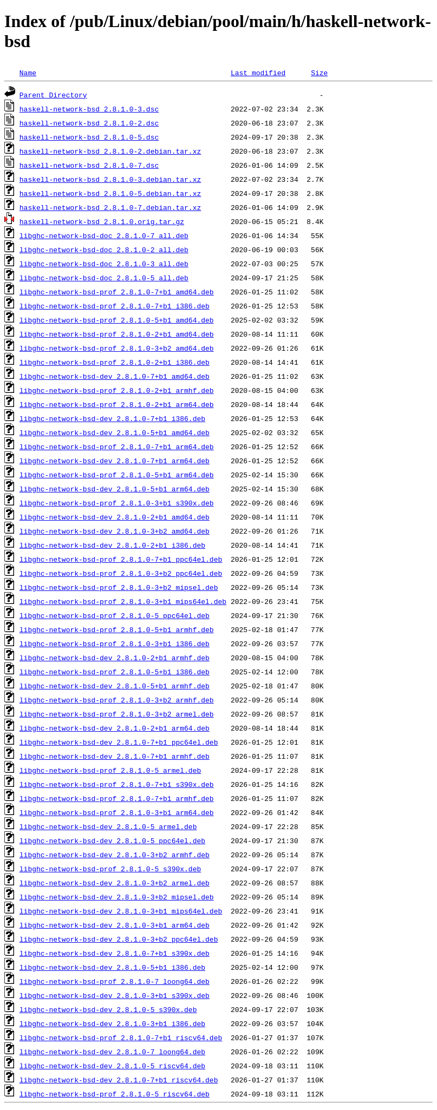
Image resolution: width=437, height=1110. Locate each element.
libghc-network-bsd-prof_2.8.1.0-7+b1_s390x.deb (116, 784)
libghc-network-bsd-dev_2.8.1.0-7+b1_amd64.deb (114, 376)
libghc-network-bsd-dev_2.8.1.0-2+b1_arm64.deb (114, 728)
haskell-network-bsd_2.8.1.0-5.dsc (89, 137)
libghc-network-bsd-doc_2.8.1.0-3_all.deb (103, 263)
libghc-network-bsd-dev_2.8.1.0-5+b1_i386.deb (112, 967)
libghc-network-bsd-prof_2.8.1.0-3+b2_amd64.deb (116, 348)
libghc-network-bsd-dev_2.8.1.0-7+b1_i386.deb (112, 418)
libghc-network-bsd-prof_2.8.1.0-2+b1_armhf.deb (116, 390)
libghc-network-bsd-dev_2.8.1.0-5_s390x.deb (108, 1009)
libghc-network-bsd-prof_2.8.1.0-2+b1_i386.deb (114, 362)
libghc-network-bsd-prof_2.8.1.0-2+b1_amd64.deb (116, 334)
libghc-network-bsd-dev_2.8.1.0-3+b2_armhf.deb (114, 854)
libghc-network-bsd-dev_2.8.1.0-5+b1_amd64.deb (114, 432)
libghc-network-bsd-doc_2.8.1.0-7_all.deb (103, 235)
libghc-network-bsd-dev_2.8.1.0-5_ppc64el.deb (112, 840)
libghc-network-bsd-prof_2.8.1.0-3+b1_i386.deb (114, 643)
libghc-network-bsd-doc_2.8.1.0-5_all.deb (103, 278)
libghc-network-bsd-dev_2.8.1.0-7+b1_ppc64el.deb (118, 742)
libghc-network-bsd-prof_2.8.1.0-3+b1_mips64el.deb (122, 601)
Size (319, 72)
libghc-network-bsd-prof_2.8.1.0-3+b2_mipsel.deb (118, 587)
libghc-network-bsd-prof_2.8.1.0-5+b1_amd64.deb (116, 320)
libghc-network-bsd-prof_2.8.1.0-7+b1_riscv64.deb (120, 1037)
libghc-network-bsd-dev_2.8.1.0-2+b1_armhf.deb (114, 657)
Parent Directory (53, 95)
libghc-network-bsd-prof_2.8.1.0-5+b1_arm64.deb (116, 475)
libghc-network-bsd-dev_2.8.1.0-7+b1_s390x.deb (114, 953)
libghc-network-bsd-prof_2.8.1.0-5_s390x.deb (110, 868)
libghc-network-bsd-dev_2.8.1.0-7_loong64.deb (112, 1051)
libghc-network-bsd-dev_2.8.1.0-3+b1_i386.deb (112, 1023)
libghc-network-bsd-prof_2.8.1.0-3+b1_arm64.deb (116, 812)
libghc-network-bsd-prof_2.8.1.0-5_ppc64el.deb (114, 615)
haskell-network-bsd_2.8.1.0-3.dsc (89, 109)
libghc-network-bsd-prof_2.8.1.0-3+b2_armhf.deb (116, 700)
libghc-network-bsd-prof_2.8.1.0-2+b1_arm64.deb (116, 404)
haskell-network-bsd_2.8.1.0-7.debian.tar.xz (110, 207)
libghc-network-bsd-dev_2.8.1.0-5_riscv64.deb (112, 1065)
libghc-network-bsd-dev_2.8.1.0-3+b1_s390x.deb (114, 995)
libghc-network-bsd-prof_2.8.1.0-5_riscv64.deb (114, 1094)
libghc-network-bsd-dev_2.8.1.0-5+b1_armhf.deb (114, 686)
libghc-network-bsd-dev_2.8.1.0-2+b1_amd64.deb (114, 517)
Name (27, 72)
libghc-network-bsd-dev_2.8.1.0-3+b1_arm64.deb (114, 925)
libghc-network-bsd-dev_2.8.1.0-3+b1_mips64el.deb (120, 911)
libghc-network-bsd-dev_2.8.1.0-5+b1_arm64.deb (114, 489)
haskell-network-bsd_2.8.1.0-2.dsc (89, 123)
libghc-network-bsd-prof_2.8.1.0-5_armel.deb (110, 770)
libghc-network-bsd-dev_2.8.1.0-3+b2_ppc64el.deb (118, 939)
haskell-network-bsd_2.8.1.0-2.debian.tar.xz (110, 151)
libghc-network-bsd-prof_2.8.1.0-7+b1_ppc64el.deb (120, 559)
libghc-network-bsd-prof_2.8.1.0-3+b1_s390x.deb (116, 503)
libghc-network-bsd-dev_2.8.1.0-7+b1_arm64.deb (114, 460)
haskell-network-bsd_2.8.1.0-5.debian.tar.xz (110, 193)
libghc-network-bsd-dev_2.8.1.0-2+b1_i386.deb (112, 545)
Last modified (258, 72)
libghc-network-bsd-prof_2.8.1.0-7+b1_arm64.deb (116, 446)
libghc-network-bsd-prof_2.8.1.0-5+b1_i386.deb (114, 671)
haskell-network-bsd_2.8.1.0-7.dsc (89, 165)
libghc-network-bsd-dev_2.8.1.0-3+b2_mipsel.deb (116, 897)
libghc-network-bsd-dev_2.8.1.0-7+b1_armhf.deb (114, 756)
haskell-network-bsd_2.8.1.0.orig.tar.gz (101, 221)
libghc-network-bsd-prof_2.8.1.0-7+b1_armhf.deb (116, 798)
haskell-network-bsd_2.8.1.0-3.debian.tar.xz (110, 179)
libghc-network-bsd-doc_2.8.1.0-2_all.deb (103, 249)
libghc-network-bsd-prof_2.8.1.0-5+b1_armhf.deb (116, 629)
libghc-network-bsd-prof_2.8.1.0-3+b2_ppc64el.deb (120, 573)
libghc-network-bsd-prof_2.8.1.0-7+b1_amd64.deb (116, 292)
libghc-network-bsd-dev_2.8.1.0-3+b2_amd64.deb (114, 531)
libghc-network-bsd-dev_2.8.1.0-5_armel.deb (108, 826)
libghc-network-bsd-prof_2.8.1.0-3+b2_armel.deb (116, 714)
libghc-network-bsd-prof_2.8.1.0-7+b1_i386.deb (114, 306)
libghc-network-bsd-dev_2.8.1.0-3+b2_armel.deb (114, 883)
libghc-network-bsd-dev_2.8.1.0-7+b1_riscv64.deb (118, 1080)
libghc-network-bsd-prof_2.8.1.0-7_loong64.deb (114, 981)
